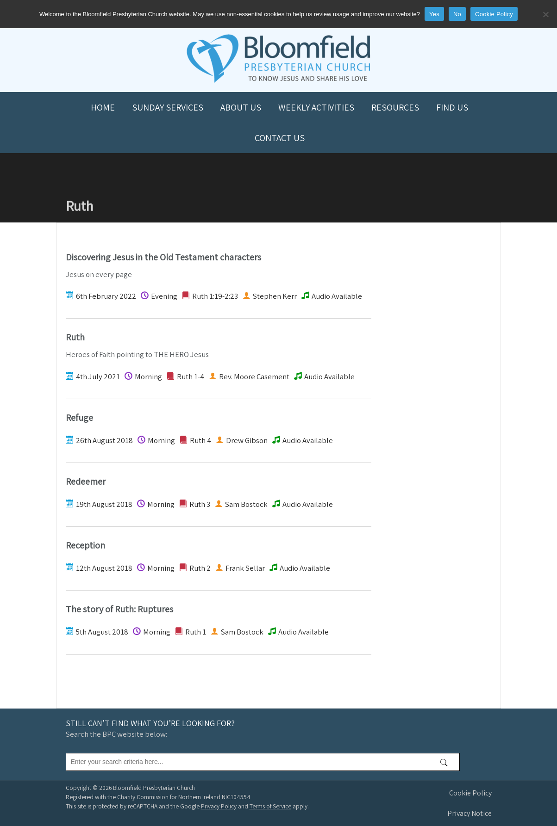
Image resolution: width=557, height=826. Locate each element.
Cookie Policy (470, 793)
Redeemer (86, 481)
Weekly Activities (316, 107)
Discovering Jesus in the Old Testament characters (163, 257)
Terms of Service (270, 806)
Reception (85, 545)
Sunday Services (167, 107)
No (457, 14)
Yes (434, 14)
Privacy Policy (219, 806)
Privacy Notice (469, 813)
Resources (395, 107)
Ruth (75, 337)
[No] (545, 14)
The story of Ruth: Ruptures (119, 609)
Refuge (79, 418)
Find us (452, 107)
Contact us (280, 138)
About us (240, 107)
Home (103, 107)
